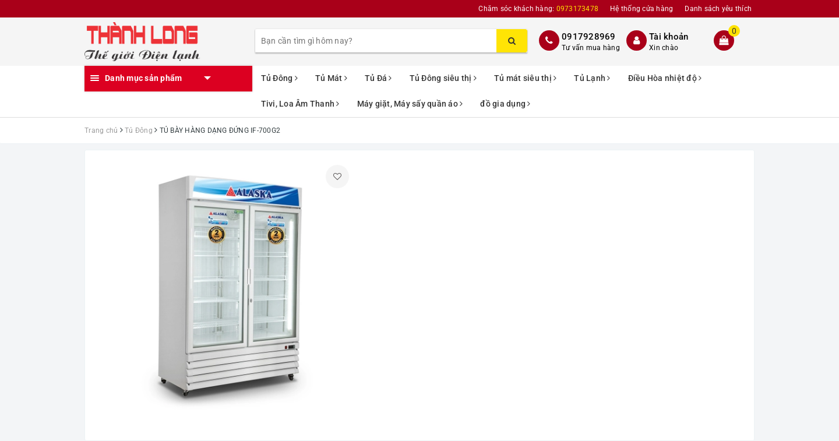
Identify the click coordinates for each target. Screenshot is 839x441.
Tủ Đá (378, 78)
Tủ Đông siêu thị (443, 78)
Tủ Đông (279, 78)
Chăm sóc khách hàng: (538, 9)
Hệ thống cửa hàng (641, 9)
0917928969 (589, 36)
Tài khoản (668, 36)
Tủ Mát (331, 78)
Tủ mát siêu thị (525, 78)
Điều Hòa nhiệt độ (665, 78)
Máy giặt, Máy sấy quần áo (410, 103)
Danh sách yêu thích (718, 9)
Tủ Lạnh (592, 78)
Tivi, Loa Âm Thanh (300, 103)
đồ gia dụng (505, 103)
